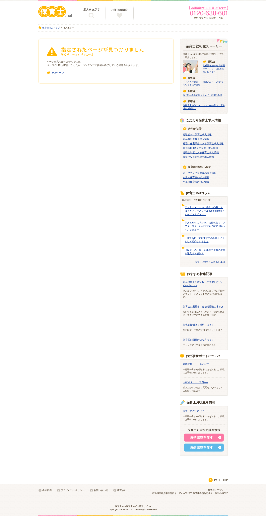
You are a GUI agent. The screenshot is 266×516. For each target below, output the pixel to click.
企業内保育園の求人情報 (196, 177)
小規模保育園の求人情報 (196, 181)
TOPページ (58, 72)
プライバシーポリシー (73, 490)
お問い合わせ (101, 490)
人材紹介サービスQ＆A (195, 382)
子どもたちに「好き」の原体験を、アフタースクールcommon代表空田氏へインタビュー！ (205, 226)
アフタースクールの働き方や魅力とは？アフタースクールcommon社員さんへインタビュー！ (205, 211)
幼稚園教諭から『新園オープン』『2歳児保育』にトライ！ (214, 68)
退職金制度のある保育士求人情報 (201, 152)
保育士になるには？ (193, 411)
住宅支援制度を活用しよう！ (198, 324)
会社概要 (47, 490)
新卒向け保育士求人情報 (196, 139)
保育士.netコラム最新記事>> (210, 262)
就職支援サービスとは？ (196, 364)
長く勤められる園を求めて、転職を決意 (202, 95)
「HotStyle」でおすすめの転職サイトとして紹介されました (205, 240)
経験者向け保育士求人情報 (197, 134)
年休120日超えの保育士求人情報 (200, 148)
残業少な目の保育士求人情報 (198, 156)
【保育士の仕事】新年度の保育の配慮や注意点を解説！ (205, 252)
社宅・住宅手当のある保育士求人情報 (203, 143)
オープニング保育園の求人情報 (199, 173)
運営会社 (122, 490)
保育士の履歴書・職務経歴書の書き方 (203, 306)
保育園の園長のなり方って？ (198, 339)
